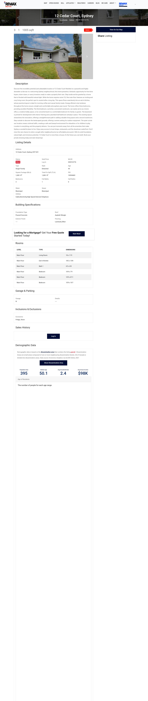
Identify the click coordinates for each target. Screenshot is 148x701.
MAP (45, 3)
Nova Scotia (63, 20)
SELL (62, 3)
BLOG (97, 3)
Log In (44, 170)
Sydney (71, 20)
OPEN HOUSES (54, 3)
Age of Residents (23, 387)
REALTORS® (81, 3)
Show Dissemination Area (53, 370)
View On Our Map (116, 30)
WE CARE (105, 3)
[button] (70, 3)
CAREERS (91, 3)
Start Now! (77, 241)
